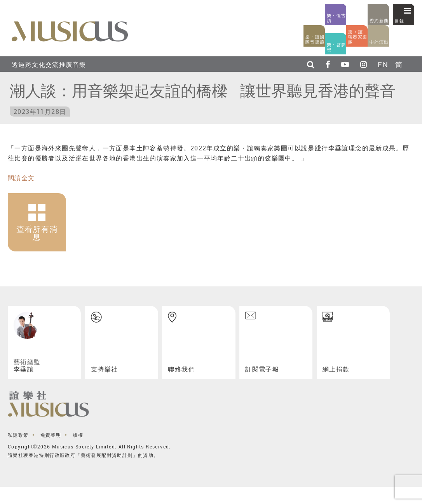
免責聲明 (50, 435)
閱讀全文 (21, 178)
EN (383, 64)
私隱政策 (18, 435)
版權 (78, 435)
